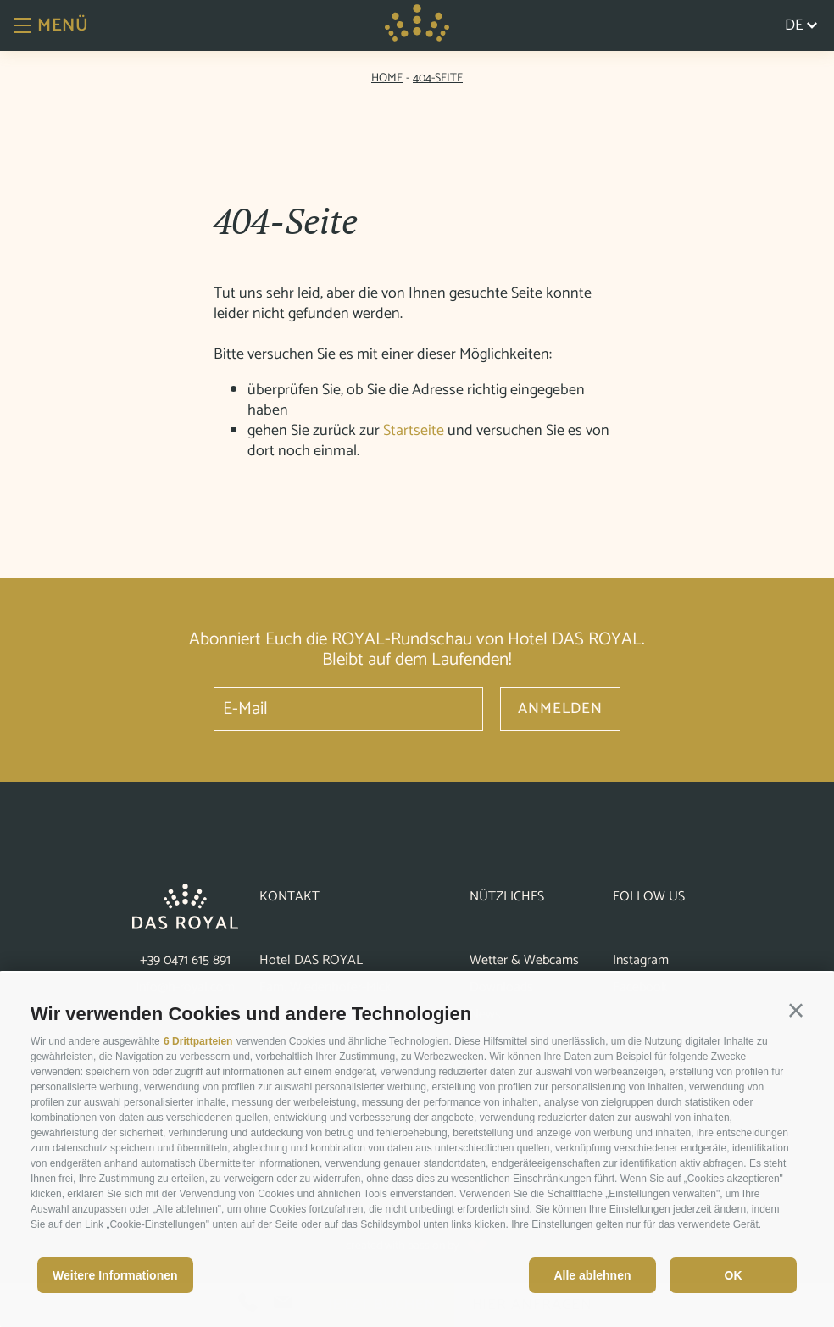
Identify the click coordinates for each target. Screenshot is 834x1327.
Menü (51, 25)
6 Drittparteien (198, 1041)
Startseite (413, 430)
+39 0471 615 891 (185, 960)
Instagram (641, 960)
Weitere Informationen (115, 1275)
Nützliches (507, 896)
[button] (795, 1010)
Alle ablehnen (592, 1275)
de (801, 25)
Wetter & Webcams (524, 960)
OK (733, 1275)
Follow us (649, 896)
